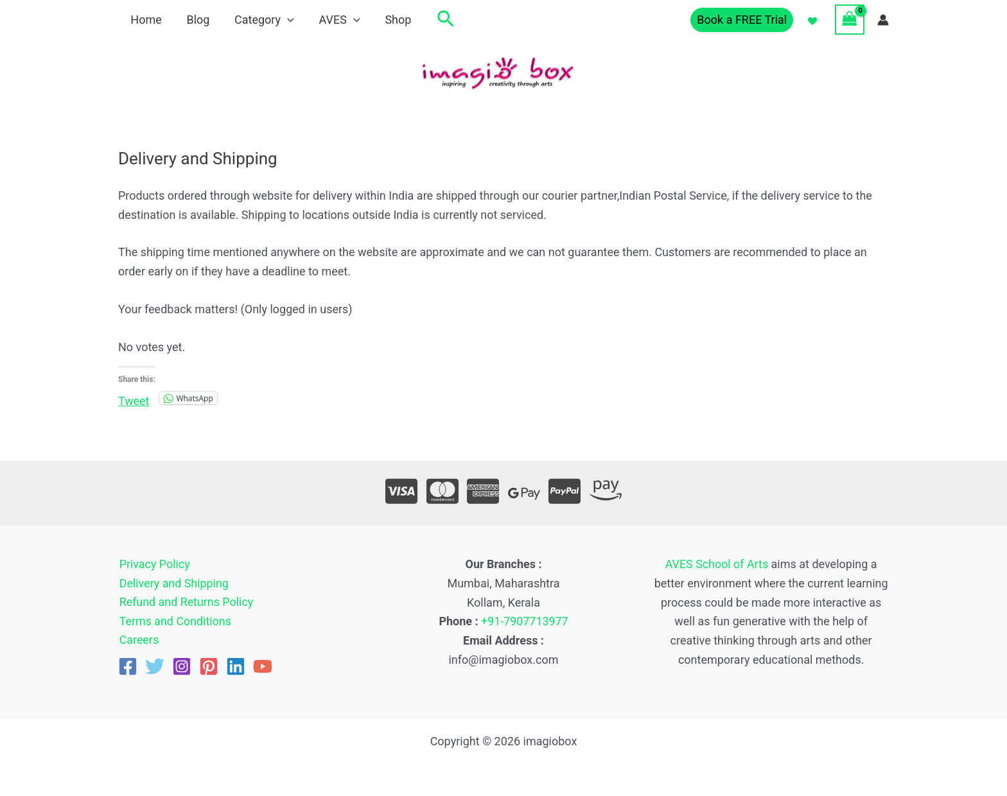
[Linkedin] (235, 667)
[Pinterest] (208, 667)
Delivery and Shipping (173, 583)
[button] (283, 19)
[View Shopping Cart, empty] (849, 19)
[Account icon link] (883, 20)
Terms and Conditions (174, 621)
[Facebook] (127, 667)
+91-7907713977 (525, 621)
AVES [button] (333, 19)
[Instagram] (181, 667)
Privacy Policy (153, 564)
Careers (138, 640)
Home (145, 19)
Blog (195, 19)
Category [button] (260, 19)
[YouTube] (262, 667)
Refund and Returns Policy (185, 602)
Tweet (134, 398)
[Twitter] (154, 667)
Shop (390, 19)
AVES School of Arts (717, 564)
